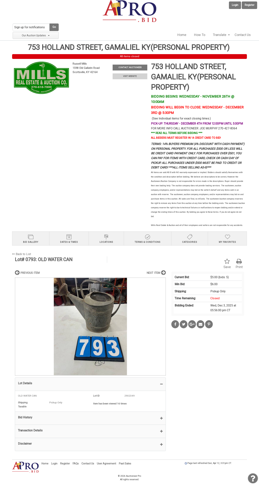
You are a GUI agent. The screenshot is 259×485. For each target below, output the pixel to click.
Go (54, 27)
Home (181, 35)
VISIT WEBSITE (130, 76)
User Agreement (106, 463)
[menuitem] (182, 35)
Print (239, 264)
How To (199, 35)
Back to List (21, 254)
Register (249, 5)
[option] (90, 326)
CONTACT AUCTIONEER (129, 67)
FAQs (76, 463)
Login (235, 5)
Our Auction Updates (36, 35)
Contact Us (243, 35)
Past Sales (125, 463)
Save (227, 264)
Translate (219, 35)
